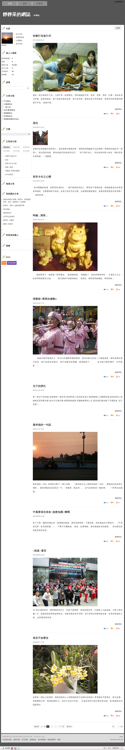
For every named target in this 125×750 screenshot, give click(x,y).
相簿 (25, 3)
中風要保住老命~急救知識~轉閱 (51, 512)
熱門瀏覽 (6, 151)
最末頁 (69, 726)
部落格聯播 (12, 263)
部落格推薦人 (12, 235)
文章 (10, 3)
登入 (105, 748)
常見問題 (25, 740)
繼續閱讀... (119, 109)
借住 (35, 123)
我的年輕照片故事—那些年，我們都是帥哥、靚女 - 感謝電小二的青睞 (17, 200)
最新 (118, 28)
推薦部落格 (20, 37)
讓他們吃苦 (7, 213)
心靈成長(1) (8, 104)
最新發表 (6, 147)
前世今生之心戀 (42, 176)
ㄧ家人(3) (7, 107)
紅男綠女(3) (8, 116)
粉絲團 (7, 748)
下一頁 (61, 726)
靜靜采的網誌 (16, 14)
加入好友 (19, 34)
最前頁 (36, 726)
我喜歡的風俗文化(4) (11, 119)
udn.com (120, 739)
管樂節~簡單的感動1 (45, 298)
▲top (121, 736)
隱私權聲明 (52, 740)
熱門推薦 (26, 151)
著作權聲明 (42, 740)
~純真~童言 (39, 550)
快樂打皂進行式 (42, 35)
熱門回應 (16, 151)
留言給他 (19, 44)
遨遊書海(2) (8, 113)
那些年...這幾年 (8, 220)
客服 (58, 740)
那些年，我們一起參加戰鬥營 (13, 205)
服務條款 (33, 740)
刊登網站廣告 (7, 740)
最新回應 (16, 147)
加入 (109, 748)
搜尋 (28, 88)
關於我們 (17, 740)
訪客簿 (40, 3)
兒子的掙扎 (39, 386)
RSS (4, 263)
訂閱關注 (19, 40)
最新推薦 (26, 147)
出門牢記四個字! (9, 216)
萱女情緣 (6, 209)
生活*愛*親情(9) (9, 110)
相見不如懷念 (41, 638)
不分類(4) (7, 101)
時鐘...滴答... (40, 215)
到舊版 (36, 15)
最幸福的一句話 (42, 424)
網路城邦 (116, 748)
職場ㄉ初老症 (8, 224)
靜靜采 (4, 45)
